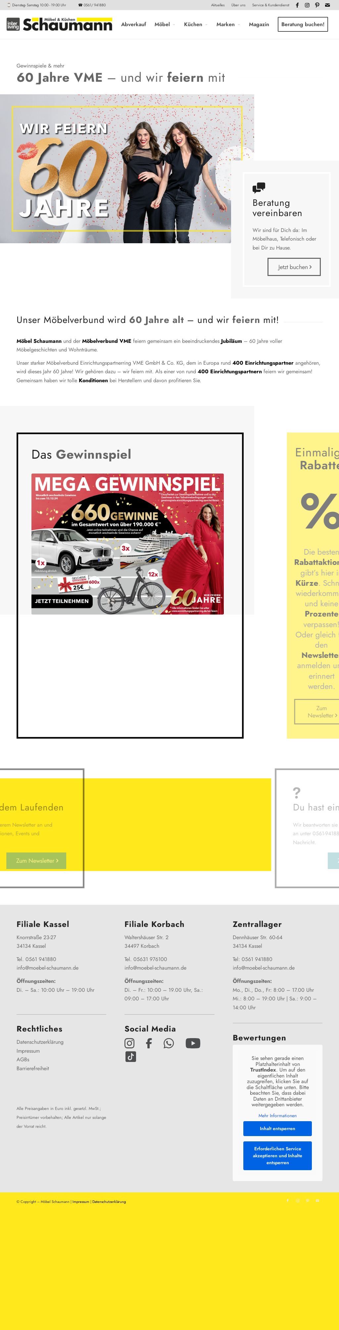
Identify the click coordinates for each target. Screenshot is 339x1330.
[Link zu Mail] (327, 5)
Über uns (238, 5)
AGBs (23, 1059)
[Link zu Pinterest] (317, 5)
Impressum (28, 1051)
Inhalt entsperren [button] (277, 1128)
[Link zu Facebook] (297, 5)
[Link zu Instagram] (307, 5)
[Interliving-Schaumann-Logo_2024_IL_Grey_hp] (59, 24)
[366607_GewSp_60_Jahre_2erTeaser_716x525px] (127, 544)
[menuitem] (218, 5)
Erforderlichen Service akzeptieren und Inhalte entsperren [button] (277, 1156)
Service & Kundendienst (270, 5)
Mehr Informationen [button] (278, 1116)
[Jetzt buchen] (294, 267)
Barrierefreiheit (33, 1068)
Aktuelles (217, 5)
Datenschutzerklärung (40, 1042)
